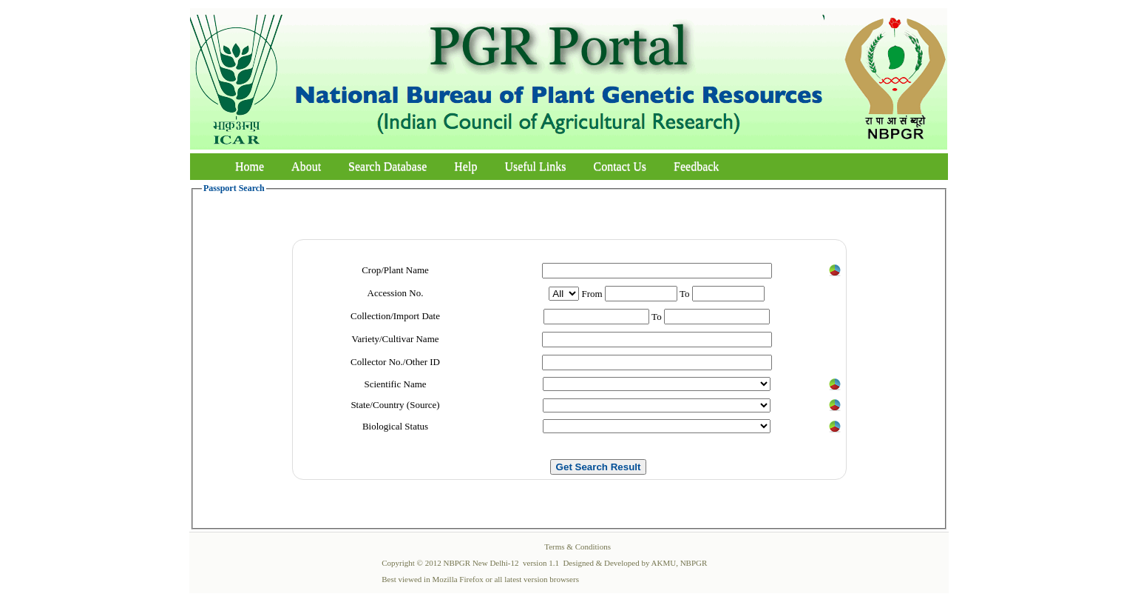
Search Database (387, 166)
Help (465, 166)
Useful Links (535, 166)
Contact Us (620, 166)
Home (249, 166)
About (306, 166)
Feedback (696, 166)
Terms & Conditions (577, 546)
